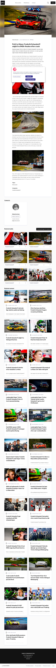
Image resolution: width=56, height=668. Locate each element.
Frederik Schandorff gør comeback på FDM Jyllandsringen (13, 518)
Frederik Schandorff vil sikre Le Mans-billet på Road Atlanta (40, 457)
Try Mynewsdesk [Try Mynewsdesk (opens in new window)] (29, 665)
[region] (28, 74)
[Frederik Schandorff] (15, 238)
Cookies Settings (16, 76)
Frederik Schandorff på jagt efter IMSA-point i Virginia (39, 487)
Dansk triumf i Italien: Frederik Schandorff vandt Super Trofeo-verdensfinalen (15, 458)
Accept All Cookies (30, 79)
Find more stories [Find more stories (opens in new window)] (46, 665)
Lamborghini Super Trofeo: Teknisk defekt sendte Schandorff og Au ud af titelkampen (38, 400)
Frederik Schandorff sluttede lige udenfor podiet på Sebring (15, 309)
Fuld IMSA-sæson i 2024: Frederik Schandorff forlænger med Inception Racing (15, 429)
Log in (53, 665)
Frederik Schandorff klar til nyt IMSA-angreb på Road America (15, 547)
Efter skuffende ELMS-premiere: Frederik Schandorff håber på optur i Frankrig (15, 637)
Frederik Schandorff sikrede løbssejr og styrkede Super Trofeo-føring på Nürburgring (39, 548)
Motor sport (14, 184)
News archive (18, 2)
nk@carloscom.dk (16, 220)
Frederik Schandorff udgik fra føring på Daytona (15, 339)
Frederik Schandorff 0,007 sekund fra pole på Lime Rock (14, 606)
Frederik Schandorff (16, 190)
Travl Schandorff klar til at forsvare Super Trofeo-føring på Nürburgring (40, 577)
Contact (33, 2)
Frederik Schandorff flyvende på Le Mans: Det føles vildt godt (40, 368)
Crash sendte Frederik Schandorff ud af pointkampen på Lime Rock (15, 577)
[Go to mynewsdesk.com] (5, 666)
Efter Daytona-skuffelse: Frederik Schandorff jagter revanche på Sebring (39, 310)
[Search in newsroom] (48, 3)
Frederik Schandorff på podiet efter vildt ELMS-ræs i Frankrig (40, 606)
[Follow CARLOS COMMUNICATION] (53, 2)
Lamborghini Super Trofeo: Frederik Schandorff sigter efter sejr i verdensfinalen (39, 429)
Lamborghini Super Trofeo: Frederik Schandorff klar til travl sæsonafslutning (14, 399)
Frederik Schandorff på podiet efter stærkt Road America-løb (40, 517)
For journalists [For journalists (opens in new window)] (38, 665)
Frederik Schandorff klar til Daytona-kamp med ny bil (39, 339)
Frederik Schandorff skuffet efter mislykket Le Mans (14, 368)
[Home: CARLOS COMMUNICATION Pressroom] (3, 3)
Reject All (29, 76)
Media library (26, 2)
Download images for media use (44, 229)
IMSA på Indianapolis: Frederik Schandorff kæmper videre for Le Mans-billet (15, 488)
